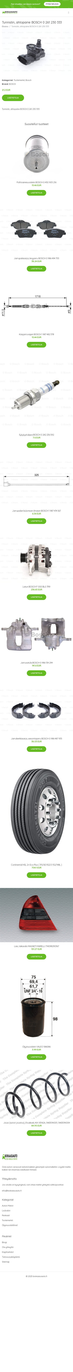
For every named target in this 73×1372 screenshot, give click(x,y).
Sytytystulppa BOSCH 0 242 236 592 (36, 434)
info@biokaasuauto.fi (12, 1190)
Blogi (4, 1242)
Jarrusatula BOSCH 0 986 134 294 (36, 662)
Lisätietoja (13, 98)
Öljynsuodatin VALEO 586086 (36, 1046)
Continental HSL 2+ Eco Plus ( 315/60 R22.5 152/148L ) (36, 864)
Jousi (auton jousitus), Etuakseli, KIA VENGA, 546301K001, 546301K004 (36, 1122)
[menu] (69, 12)
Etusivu (5, 26)
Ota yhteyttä (7, 1247)
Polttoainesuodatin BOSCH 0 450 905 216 (36, 182)
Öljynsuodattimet (10, 1225)
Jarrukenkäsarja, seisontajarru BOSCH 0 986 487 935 (36, 738)
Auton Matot (7, 1205)
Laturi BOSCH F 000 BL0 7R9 (36, 586)
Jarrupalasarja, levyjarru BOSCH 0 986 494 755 (36, 258)
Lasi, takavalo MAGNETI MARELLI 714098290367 (36, 946)
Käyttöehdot (8, 1252)
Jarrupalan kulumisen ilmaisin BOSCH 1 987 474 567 (36, 510)
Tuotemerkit (19, 80)
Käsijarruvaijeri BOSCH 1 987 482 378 (36, 334)
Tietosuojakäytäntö (11, 1257)
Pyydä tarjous (52, 4)
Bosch (28, 80)
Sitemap (5, 1262)
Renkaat (6, 1215)
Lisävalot (6, 1210)
